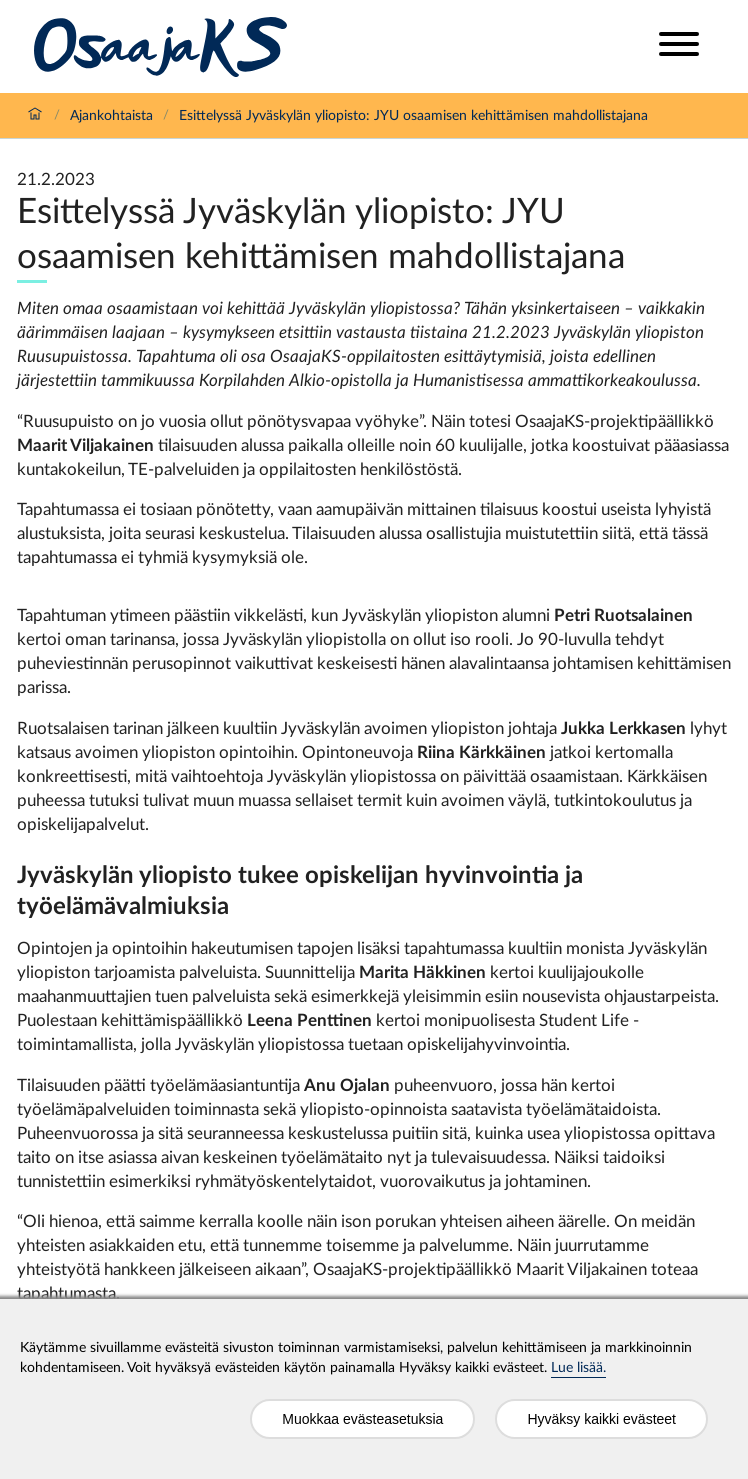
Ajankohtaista (111, 116)
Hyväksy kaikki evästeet (601, 1419)
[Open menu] (679, 46)
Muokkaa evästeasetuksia (362, 1419)
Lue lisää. (578, 1368)
